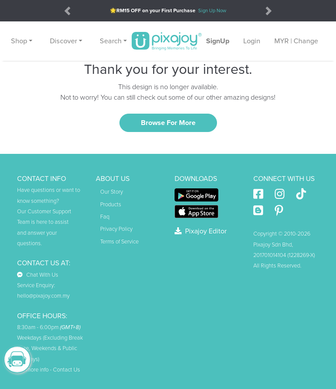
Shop (19, 41)
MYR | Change (296, 41)
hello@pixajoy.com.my (43, 295)
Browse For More (168, 122)
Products (110, 204)
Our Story (111, 191)
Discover (63, 41)
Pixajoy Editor (201, 231)
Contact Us (66, 369)
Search (111, 41)
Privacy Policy (116, 229)
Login (251, 41)
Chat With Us (37, 274)
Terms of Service (119, 241)
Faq (104, 216)
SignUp (217, 41)
